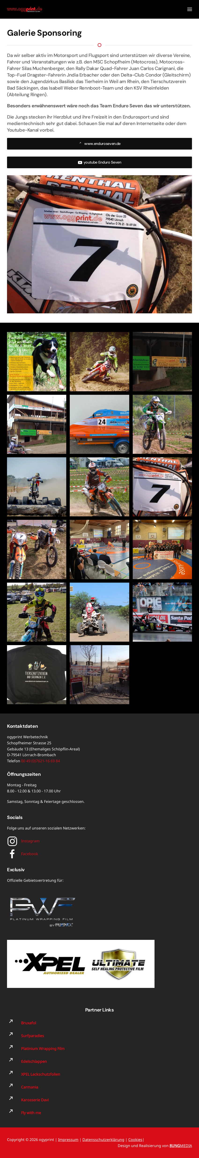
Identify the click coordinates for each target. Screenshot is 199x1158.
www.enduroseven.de (99, 143)
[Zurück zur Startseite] (24, 9)
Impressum (68, 1139)
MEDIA (181, 1145)
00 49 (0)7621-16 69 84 (40, 760)
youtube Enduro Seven (99, 162)
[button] (189, 9)
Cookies (135, 1139)
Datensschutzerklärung (103, 1139)
